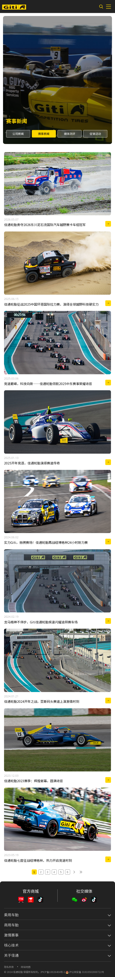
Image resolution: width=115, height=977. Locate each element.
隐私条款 (9, 966)
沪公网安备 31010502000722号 (85, 972)
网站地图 (26, 966)
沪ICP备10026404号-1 (52, 972)
